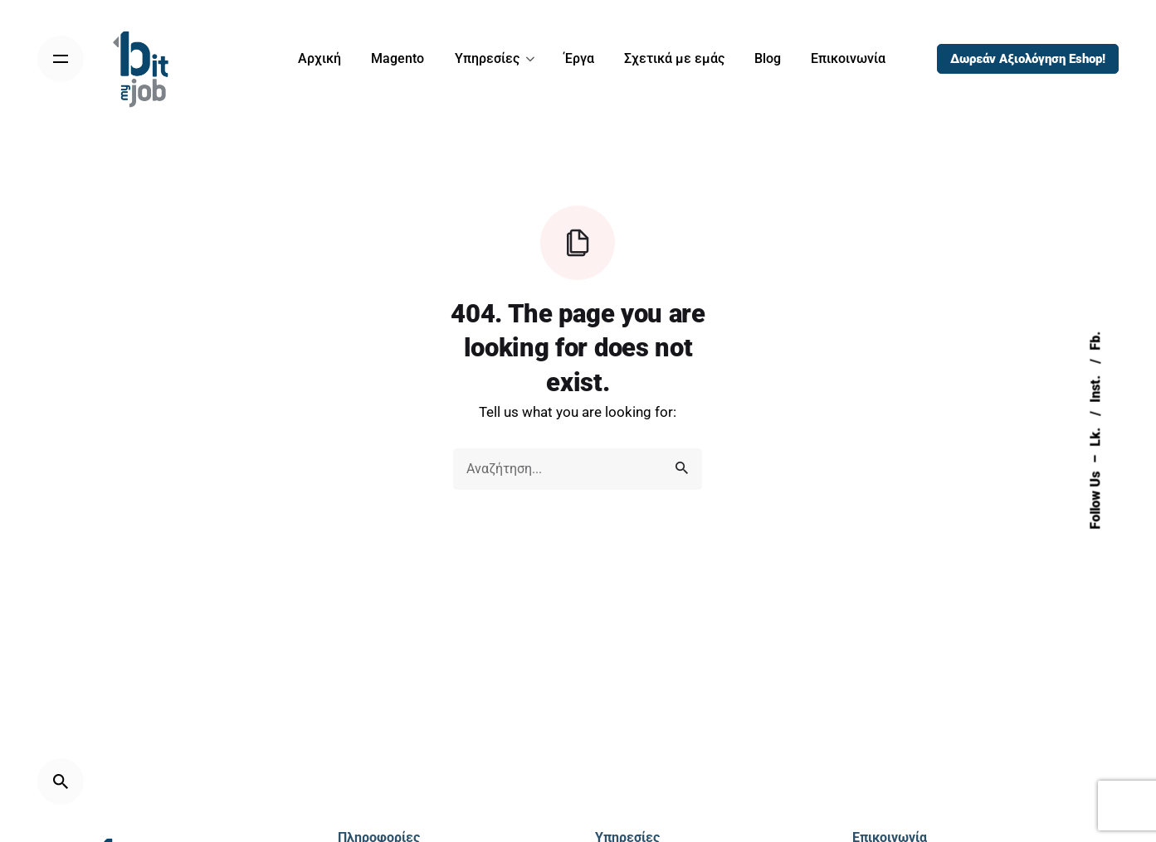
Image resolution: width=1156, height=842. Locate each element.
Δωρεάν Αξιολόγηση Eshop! (1027, 58)
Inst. (1095, 387)
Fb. (1095, 341)
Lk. (1095, 435)
